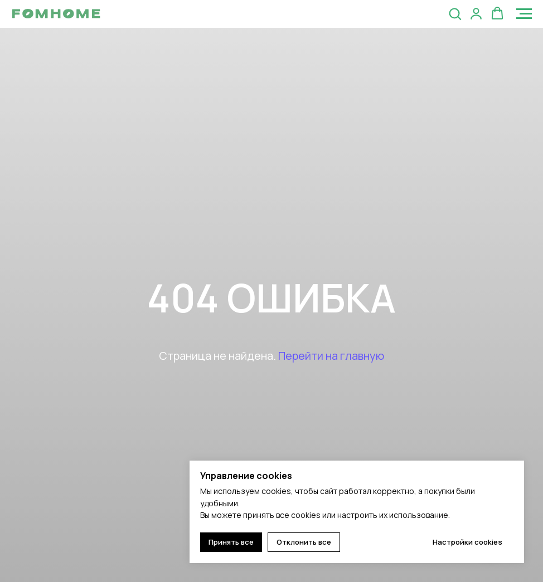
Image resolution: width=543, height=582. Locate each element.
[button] (455, 13)
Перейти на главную (331, 355)
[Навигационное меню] (524, 13)
